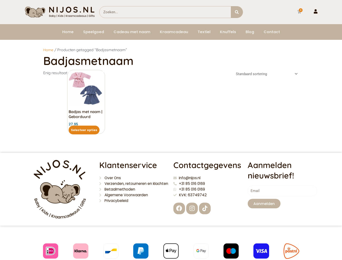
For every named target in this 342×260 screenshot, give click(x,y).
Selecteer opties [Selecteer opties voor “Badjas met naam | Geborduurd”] (84, 130)
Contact (272, 32)
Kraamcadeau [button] (174, 32)
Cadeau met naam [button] (132, 32)
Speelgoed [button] (93, 32)
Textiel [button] (204, 32)
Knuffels (228, 32)
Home (68, 32)
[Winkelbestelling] (266, 74)
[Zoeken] (237, 12)
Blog (250, 32)
